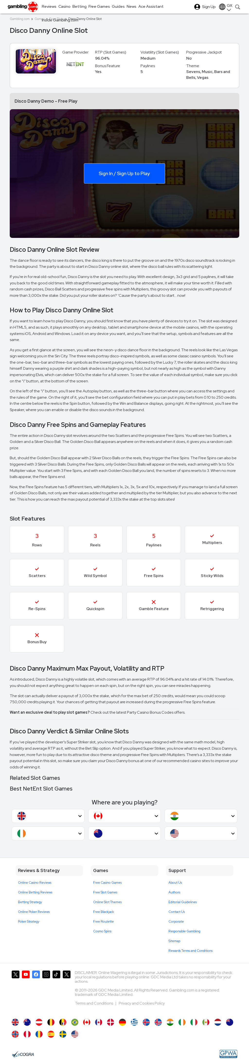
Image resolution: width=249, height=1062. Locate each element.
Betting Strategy (30, 902)
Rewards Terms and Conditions (191, 951)
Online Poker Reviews (34, 912)
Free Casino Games (107, 883)
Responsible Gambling (184, 931)
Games (39, 19)
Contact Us (177, 912)
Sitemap (174, 941)
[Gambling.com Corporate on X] (67, 992)
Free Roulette (103, 921)
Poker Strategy (28, 921)
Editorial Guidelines (183, 902)
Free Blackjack (103, 912)
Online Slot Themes (107, 902)
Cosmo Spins (102, 931)
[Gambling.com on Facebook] (36, 992)
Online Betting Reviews (35, 892)
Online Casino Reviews (34, 883)
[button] (48, 816)
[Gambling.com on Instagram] (46, 992)
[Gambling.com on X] (15, 992)
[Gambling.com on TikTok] (56, 992)
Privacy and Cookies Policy (142, 1003)
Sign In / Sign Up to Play (124, 173)
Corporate (176, 921)
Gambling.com (20, 19)
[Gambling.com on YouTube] (26, 992)
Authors (174, 892)
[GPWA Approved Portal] (228, 1054)
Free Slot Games (105, 892)
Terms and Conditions (94, 1003)
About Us (175, 883)
